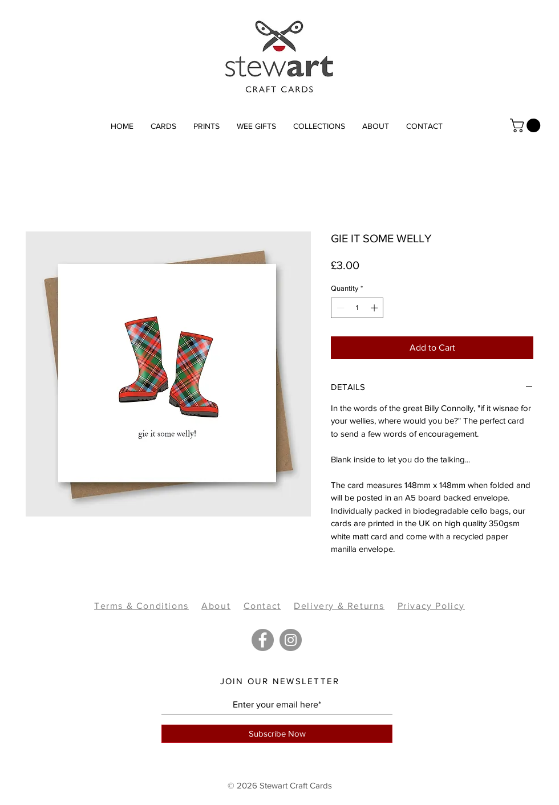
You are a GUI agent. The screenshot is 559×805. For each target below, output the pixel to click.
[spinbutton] (357, 308)
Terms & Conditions (141, 606)
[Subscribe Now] (276, 734)
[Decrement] (339, 308)
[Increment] (375, 308)
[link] (527, 125)
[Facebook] (263, 640)
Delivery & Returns (339, 606)
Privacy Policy (431, 606)
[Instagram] (291, 640)
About (215, 606)
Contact (262, 606)
